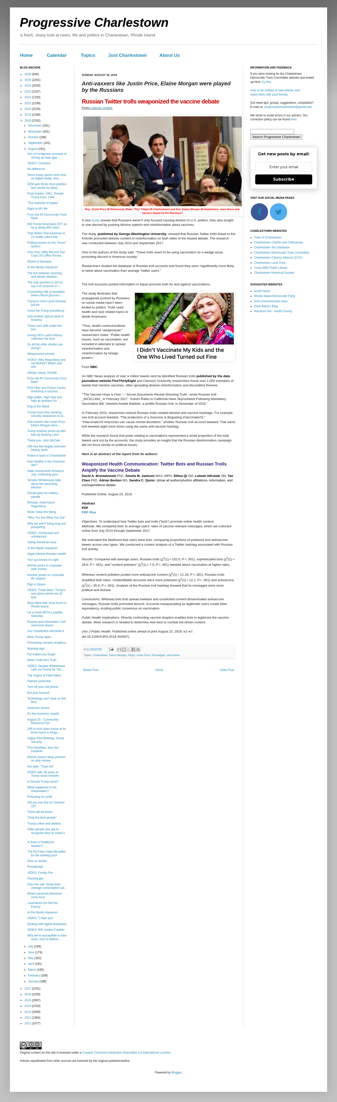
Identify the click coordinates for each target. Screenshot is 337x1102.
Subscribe (283, 179)
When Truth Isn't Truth (41, 660)
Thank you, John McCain (43, 440)
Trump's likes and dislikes (44, 823)
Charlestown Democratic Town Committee (281, 252)
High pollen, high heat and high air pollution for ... (44, 399)
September (35, 143)
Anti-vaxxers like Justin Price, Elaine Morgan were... (46, 423)
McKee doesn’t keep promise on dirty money (46, 758)
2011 (28, 1023)
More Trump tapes (39, 637)
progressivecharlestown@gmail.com (288, 107)
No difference (36, 169)
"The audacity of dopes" (43, 203)
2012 (28, 1017)
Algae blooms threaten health (46, 554)
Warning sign (36, 648)
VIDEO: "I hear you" (40, 918)
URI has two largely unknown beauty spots (46, 448)
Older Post (227, 670)
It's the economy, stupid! (43, 713)
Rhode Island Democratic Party (274, 296)
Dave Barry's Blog (266, 306)
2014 (28, 1006)
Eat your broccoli (38, 693)
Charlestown (100, 655)
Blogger (176, 1072)
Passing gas (35, 878)
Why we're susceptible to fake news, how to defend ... (46, 937)
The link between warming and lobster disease (44, 274)
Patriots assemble (39, 681)
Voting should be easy (41, 542)
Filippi (131, 655)
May (31, 958)
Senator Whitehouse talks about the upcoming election (44, 483)
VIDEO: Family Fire (40, 872)
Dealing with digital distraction (46, 924)
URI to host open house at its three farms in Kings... (46, 730)
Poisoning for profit (39, 797)
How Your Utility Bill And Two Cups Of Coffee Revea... (46, 253)
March (32, 969)
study (96, 220)
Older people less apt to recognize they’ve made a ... (46, 833)
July (31, 946)
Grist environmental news (270, 301)
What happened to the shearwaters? (41, 789)
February (34, 975)
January (33, 981)
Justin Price (143, 655)
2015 (28, 1000)
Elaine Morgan (118, 655)
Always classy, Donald (42, 372)
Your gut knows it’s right (42, 560)
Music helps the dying (41, 512)
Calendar (57, 55)
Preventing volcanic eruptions (46, 642)
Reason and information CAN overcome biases (46, 623)
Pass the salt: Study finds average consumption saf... (47, 886)
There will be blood (39, 812)
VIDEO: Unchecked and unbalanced (43, 534)
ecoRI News (262, 291)
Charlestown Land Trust (269, 263)
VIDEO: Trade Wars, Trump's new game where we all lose (46, 593)
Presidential (35, 866)
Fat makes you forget (41, 654)
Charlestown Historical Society (274, 272)
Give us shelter (37, 861)
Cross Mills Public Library (270, 267)
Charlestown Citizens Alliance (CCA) (278, 257)
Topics (88, 55)
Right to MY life (37, 208)
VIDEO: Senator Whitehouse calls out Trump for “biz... (46, 667)
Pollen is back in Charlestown (46, 455)
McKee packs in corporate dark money (44, 567)
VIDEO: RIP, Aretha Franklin (45, 930)
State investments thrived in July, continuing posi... (45, 472)
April (31, 964)
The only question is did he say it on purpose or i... (45, 284)
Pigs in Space (36, 584)
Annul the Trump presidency (45, 310)
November (35, 131)
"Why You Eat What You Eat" (46, 517)
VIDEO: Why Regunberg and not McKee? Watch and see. (46, 363)
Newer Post (90, 670)
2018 (28, 120)
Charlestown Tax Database (271, 247)
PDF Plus (89, 512)
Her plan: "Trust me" (40, 766)
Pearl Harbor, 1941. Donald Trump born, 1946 (45, 195)
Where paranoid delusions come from (44, 895)
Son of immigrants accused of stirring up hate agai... (46, 155)
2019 (28, 114)
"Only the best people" (42, 817)
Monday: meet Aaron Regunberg (41, 504)
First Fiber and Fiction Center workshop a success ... (46, 389)
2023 (28, 91)
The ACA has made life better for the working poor (46, 853)
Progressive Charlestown (94, 23)
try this (266, 82)
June (31, 952)
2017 (28, 988)
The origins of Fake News (44, 675)
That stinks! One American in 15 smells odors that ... (46, 235)
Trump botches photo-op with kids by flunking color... (46, 432)
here (294, 119)
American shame (38, 708)
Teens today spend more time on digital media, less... (46, 176)
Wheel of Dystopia (39, 261)
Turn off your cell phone (42, 687)
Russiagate (158, 655)
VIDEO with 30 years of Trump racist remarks (43, 773)
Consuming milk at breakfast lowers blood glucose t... (46, 293)
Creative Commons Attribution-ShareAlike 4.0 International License (126, 1052)
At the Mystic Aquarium (42, 267)
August (33, 149)
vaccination (173, 655)
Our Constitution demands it (45, 631)
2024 (28, 85)
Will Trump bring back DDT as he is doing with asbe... (47, 225)
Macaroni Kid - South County (273, 311)
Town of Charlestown (267, 237)
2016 (28, 994)
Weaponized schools (41, 354)
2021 (28, 103)
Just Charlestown (127, 55)
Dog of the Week (38, 406)
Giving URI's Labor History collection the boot (44, 337)
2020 (28, 109)
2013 (28, 1012)
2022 (28, 97)
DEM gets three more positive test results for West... (46, 185)
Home (26, 55)
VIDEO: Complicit (38, 163)
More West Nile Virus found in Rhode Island (46, 604)
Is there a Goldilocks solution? (40, 843)
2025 (28, 80)
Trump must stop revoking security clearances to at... (46, 414)
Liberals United (101, 108)
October (33, 137)
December (35, 125)
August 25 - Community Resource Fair (42, 721)
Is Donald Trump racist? (43, 781)
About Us (169, 55)
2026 (28, 74)
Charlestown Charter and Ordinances (278, 242)
